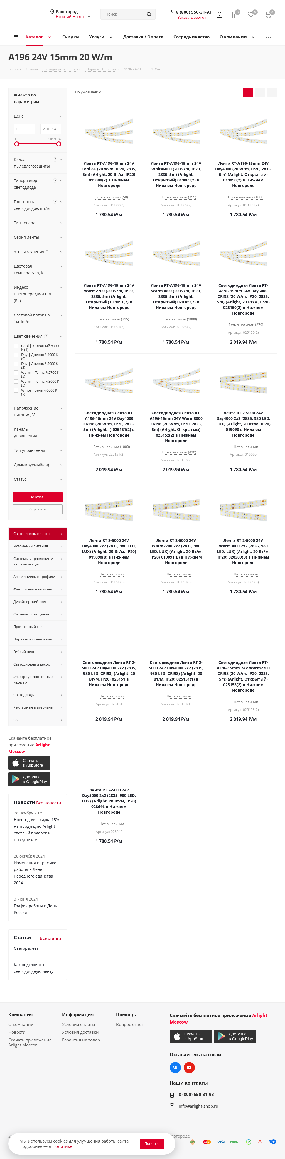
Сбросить (37, 509)
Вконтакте (175, 1067)
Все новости (48, 803)
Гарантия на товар (81, 1040)
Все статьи (50, 938)
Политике (62, 1146)
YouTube (189, 1067)
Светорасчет (26, 948)
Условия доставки (80, 1032)
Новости (17, 1032)
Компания (20, 1014)
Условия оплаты (78, 1024)
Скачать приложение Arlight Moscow (29, 1042)
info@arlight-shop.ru (198, 1106)
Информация (78, 1014)
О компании (21, 1024)
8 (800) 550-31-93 (194, 11)
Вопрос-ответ (129, 1024)
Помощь (126, 1014)
